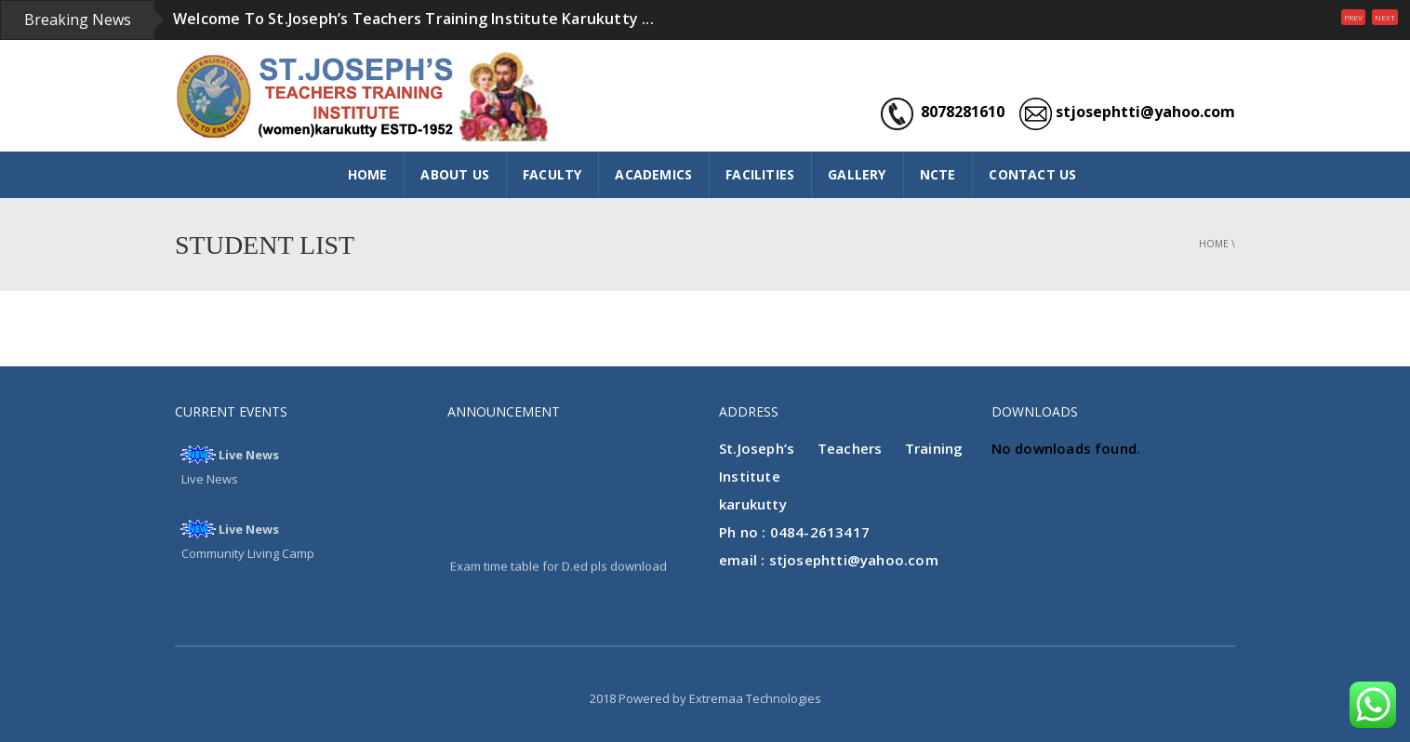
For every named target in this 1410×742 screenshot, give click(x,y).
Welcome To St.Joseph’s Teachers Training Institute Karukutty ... (413, 18)
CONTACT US (1032, 174)
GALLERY (856, 174)
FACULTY (552, 174)
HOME (368, 174)
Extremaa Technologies (755, 698)
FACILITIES (759, 174)
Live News (249, 454)
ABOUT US (454, 174)
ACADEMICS (653, 174)
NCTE (938, 174)
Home (1214, 243)
